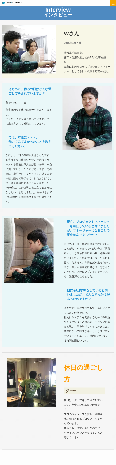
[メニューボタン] (113, 3)
